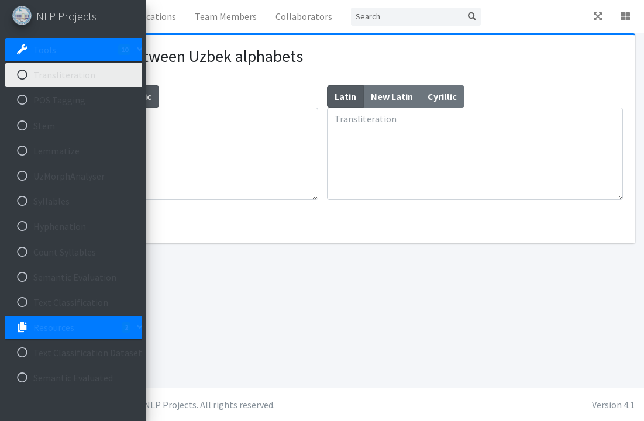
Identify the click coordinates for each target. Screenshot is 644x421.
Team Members (359, 19)
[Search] (519, 17)
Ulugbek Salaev (257, 404)
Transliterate (197, 220)
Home (199, 16)
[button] (164, 16)
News (241, 16)
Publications (296, 16)
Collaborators (425, 16)
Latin (186, 95)
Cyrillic (282, 95)
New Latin (232, 95)
